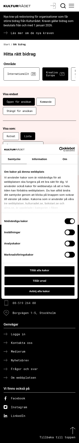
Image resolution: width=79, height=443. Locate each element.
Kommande (46, 101)
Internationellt (21, 74)
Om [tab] (65, 159)
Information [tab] (39, 159)
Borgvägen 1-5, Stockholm (34, 313)
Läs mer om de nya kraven (32, 33)
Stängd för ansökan (19, 111)
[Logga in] (53, 6)
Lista (27, 136)
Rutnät (11, 136)
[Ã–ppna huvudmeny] (72, 5)
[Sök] (63, 6)
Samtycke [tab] (14, 159)
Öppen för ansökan (19, 101)
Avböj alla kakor (39, 291)
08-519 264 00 (24, 303)
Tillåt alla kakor (39, 270)
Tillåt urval (39, 280)
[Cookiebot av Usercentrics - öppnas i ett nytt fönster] (59, 149)
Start (7, 44)
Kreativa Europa (55, 74)
